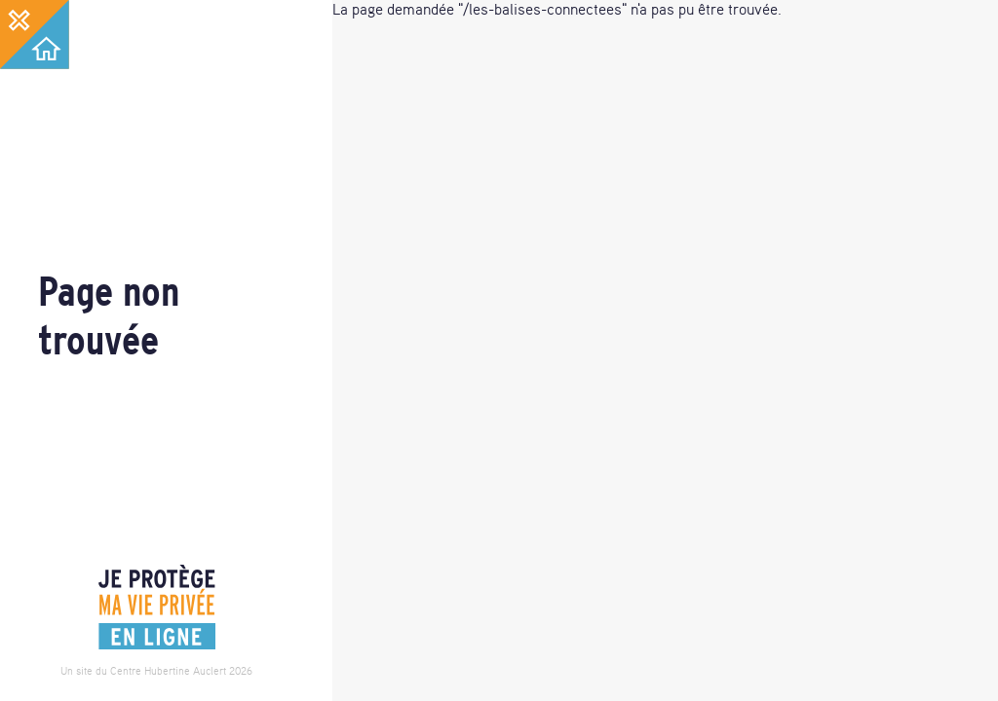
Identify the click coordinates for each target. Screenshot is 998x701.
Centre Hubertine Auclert (168, 671)
